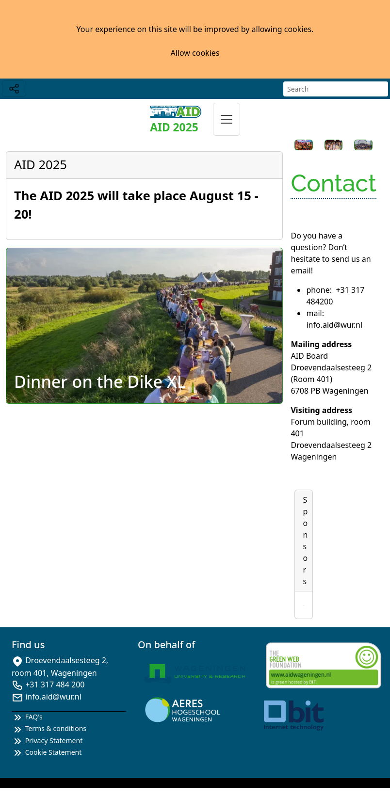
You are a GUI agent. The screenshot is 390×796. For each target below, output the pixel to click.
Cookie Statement (46, 752)
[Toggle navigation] (14, 88)
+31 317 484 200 (54, 684)
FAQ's (27, 716)
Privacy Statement (47, 740)
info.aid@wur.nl (53, 696)
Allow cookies (195, 53)
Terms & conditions (49, 728)
